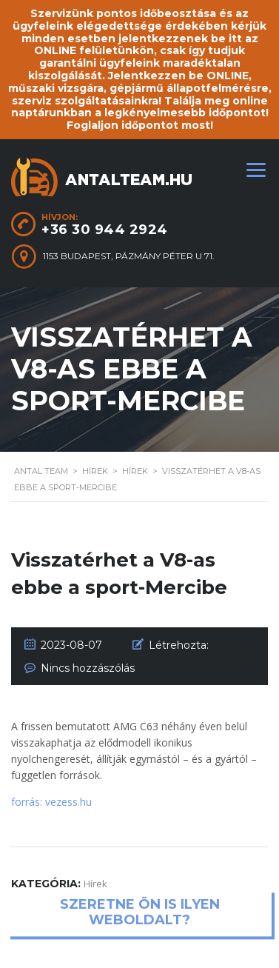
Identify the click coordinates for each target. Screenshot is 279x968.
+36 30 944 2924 (104, 229)
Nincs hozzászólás (88, 668)
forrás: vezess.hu (51, 802)
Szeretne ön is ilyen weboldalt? (140, 912)
